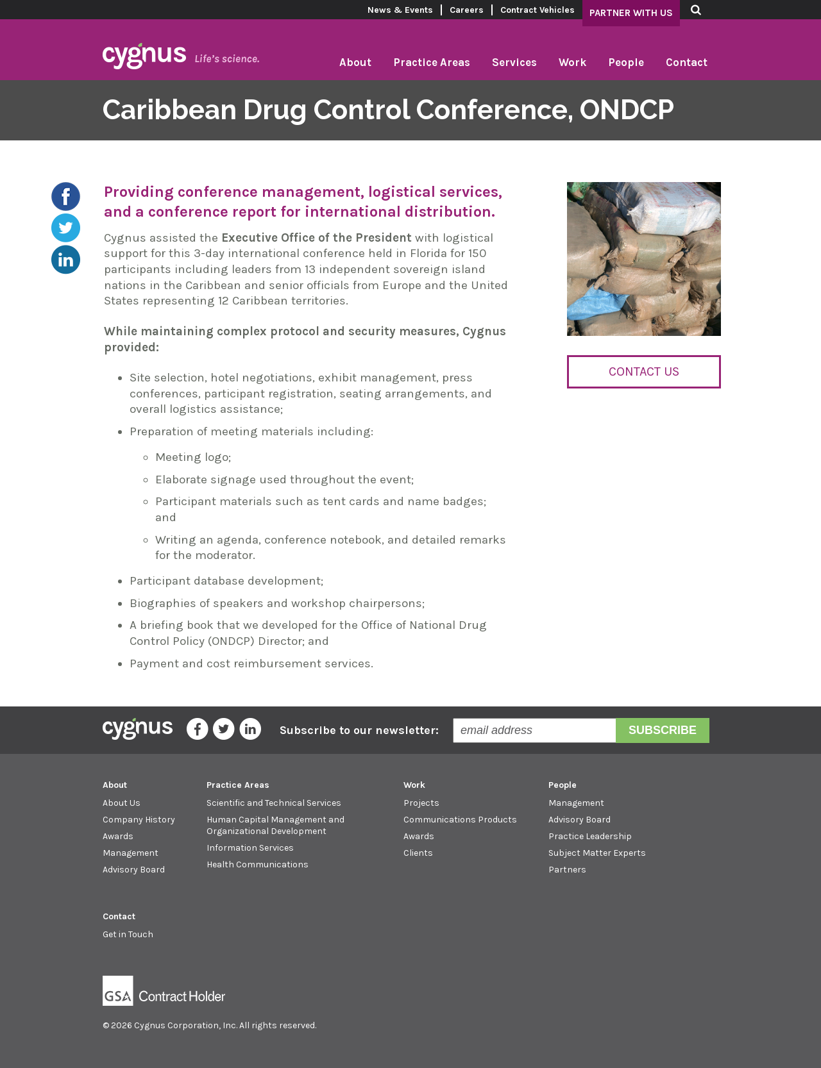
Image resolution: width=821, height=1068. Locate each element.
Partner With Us (631, 13)
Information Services (250, 847)
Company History (139, 819)
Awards (118, 836)
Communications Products (460, 819)
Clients (418, 852)
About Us (121, 802)
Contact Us (644, 371)
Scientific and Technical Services (274, 802)
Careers (467, 9)
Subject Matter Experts (597, 852)
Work (572, 62)
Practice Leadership (590, 836)
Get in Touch (128, 934)
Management (130, 852)
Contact (686, 62)
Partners (567, 869)
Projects (421, 802)
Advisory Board (134, 869)
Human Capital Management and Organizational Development (275, 825)
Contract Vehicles (537, 9)
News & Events (400, 9)
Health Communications (258, 864)
